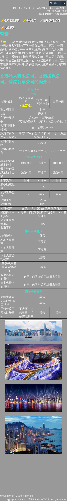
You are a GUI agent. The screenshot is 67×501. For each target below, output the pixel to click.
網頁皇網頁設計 (7, 496)
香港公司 (31, 20)
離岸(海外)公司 (51, 20)
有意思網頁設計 (25, 496)
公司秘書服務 (11, 20)
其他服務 (9, 27)
